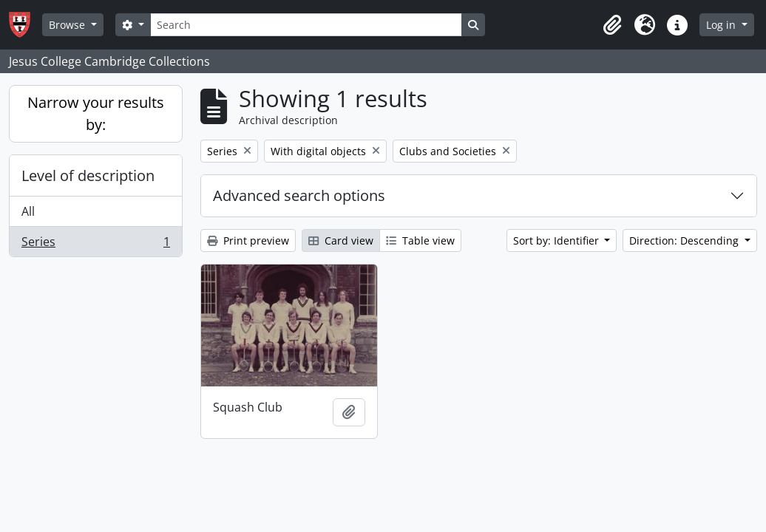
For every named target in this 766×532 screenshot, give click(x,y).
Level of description (88, 175)
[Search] (306, 24)
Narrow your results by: (95, 113)
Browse (68, 25)
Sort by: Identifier (557, 240)
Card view (340, 240)
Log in (722, 25)
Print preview (248, 240)
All (28, 211)
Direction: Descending (685, 240)
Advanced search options (299, 195)
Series (95, 244)
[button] (612, 25)
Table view (420, 240)
